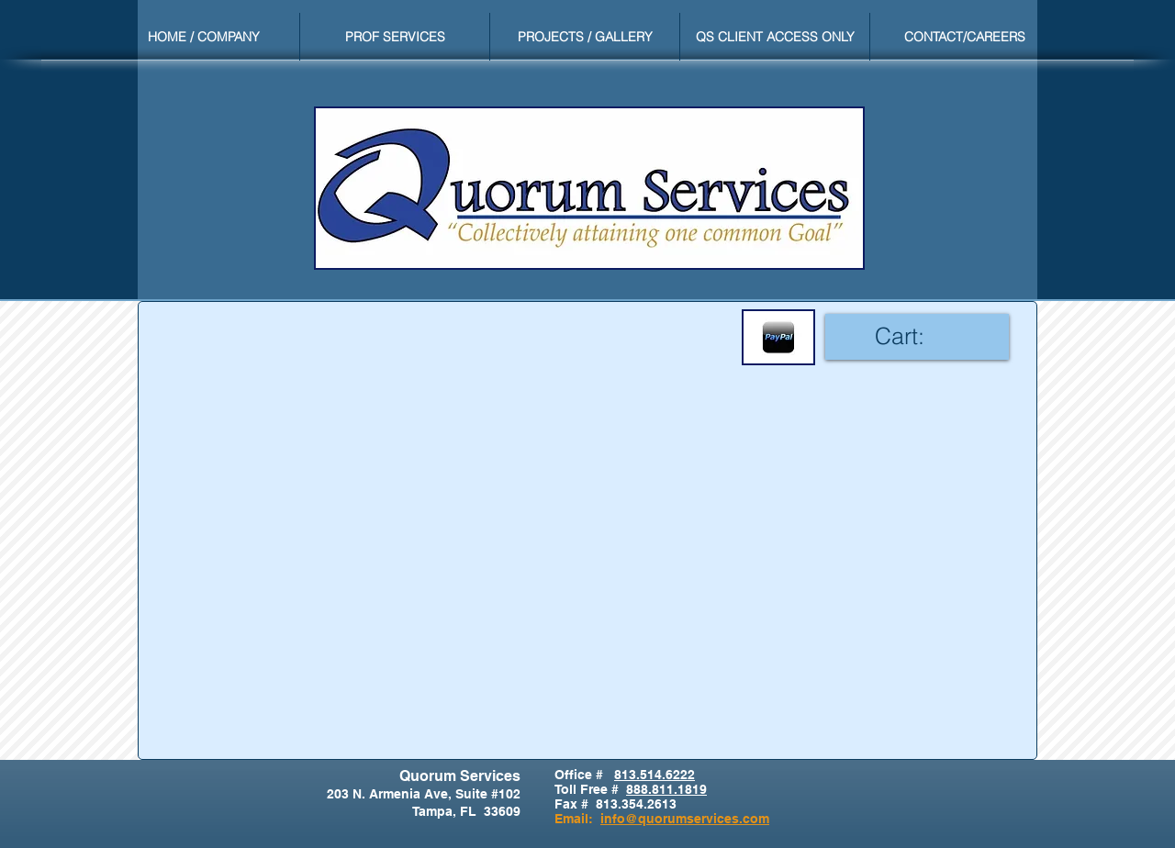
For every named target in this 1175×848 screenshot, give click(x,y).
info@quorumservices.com (684, 818)
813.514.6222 (654, 774)
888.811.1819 (666, 789)
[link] (917, 336)
